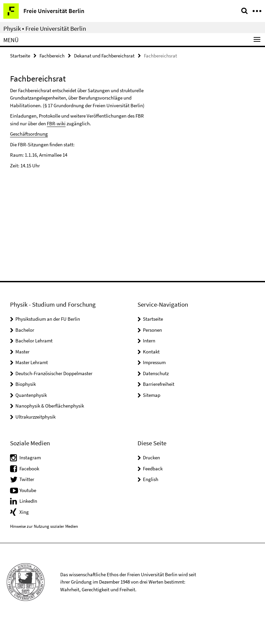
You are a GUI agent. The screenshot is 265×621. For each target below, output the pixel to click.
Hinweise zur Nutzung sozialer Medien (44, 526)
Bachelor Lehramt (34, 340)
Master (22, 351)
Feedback (153, 468)
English (150, 479)
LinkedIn (28, 501)
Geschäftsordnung (29, 134)
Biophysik (25, 384)
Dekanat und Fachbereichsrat (104, 55)
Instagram (30, 457)
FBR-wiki (56, 123)
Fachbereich (52, 55)
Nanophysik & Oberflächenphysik (49, 406)
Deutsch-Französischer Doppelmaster (53, 373)
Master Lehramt (31, 362)
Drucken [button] (151, 457)
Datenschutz (156, 373)
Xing (24, 512)
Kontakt (151, 351)
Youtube (27, 490)
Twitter (26, 479)
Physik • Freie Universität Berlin (44, 28)
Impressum (154, 362)
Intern (149, 340)
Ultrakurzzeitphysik (35, 417)
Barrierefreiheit (158, 384)
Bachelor (24, 330)
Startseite (20, 55)
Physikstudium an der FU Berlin (47, 319)
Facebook (29, 468)
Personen (152, 330)
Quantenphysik (31, 395)
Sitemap (151, 395)
